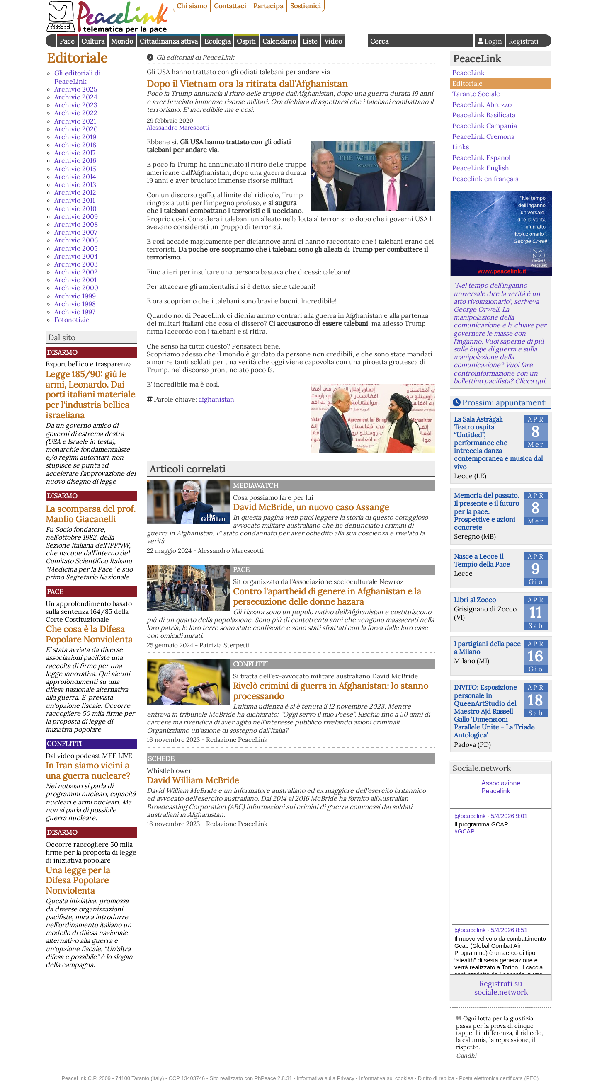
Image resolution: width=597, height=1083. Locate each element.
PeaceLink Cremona (483, 136)
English (356, 40)
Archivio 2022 (75, 113)
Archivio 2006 (76, 240)
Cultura (92, 41)
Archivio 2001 (75, 280)
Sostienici (305, 6)
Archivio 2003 (76, 264)
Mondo (122, 41)
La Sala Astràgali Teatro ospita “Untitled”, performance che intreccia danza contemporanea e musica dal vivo (498, 443)
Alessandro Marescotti (178, 127)
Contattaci (230, 6)
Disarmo (62, 352)
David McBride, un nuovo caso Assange (311, 507)
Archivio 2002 (76, 272)
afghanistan (216, 399)
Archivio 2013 (75, 184)
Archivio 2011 (74, 200)
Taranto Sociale (476, 94)
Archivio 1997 (74, 312)
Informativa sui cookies (386, 1078)
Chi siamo (192, 6)
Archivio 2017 (74, 152)
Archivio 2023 (75, 105)
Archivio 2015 (75, 169)
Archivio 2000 (76, 287)
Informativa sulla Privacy (325, 1078)
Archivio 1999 (75, 296)
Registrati (524, 41)
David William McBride (193, 780)
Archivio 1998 (75, 304)
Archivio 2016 (75, 160)
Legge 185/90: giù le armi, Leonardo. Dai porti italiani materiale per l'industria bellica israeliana (90, 394)
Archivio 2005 (76, 248)
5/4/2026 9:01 (509, 816)
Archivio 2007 (75, 232)
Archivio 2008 (76, 224)
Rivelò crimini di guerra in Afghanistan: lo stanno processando (330, 691)
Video (333, 41)
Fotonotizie (72, 319)
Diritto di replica (436, 1078)
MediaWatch (255, 485)
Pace (67, 41)
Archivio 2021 (75, 121)
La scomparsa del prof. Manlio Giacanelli (91, 514)
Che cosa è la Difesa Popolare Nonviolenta (89, 634)
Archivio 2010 (75, 208)
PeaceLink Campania (484, 125)
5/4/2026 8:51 (509, 930)
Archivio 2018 (75, 145)
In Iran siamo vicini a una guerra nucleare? (88, 770)
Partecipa (268, 6)
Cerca (379, 41)
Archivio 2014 (75, 176)
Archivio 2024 (75, 97)
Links (460, 147)
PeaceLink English (480, 168)
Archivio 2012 (75, 192)
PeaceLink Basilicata (483, 115)
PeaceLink (477, 58)
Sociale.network (482, 768)
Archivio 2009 (76, 216)
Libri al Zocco (475, 600)
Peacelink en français (485, 178)
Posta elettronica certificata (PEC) (499, 1078)
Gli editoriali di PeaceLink (77, 77)
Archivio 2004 (76, 256)
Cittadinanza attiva (169, 41)
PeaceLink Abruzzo (482, 104)
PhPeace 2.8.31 (273, 1078)
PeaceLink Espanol (481, 157)
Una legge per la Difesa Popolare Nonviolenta (78, 880)
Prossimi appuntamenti (504, 402)
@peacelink (469, 816)
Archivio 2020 (76, 129)
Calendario (279, 41)
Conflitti (64, 743)
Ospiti (246, 41)
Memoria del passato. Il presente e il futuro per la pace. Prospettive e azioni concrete (486, 511)
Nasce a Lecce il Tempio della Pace (482, 560)
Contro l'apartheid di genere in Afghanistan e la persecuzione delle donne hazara (327, 596)
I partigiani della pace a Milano (487, 648)
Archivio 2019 (75, 137)
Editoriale (77, 57)
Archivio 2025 (75, 89)
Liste (310, 41)
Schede (161, 758)
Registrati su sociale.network (501, 988)
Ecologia (217, 41)
